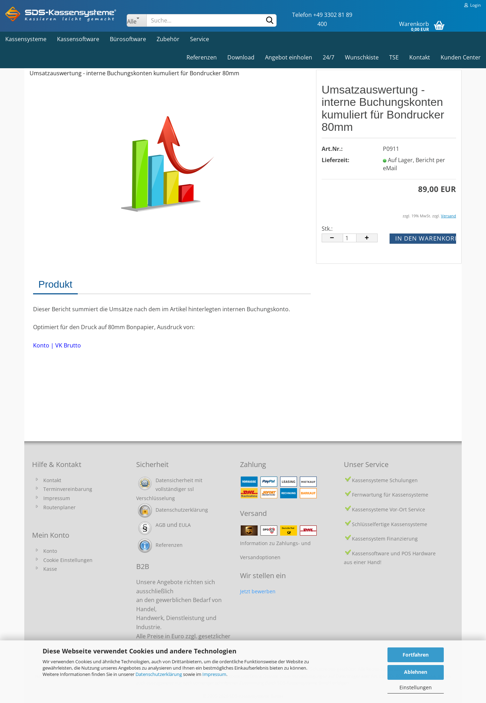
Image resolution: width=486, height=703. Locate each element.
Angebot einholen (288, 57)
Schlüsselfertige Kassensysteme (389, 524)
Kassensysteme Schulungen (385, 480)
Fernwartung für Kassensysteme (390, 494)
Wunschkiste (362, 57)
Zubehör (168, 39)
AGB (160, 525)
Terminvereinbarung (67, 489)
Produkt (55, 284)
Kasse (50, 568)
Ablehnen (415, 672)
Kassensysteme (25, 39)
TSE (394, 57)
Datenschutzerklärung (158, 674)
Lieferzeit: (335, 160)
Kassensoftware (78, 39)
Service (199, 39)
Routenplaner (59, 507)
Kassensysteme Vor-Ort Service (388, 509)
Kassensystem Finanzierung (385, 538)
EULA (185, 525)
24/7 (328, 57)
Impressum (214, 674)
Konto (50, 551)
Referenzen (202, 57)
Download (240, 57)
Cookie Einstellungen (68, 560)
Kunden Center (461, 57)
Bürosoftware (128, 39)
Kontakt (419, 57)
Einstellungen (415, 687)
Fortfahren (416, 654)
